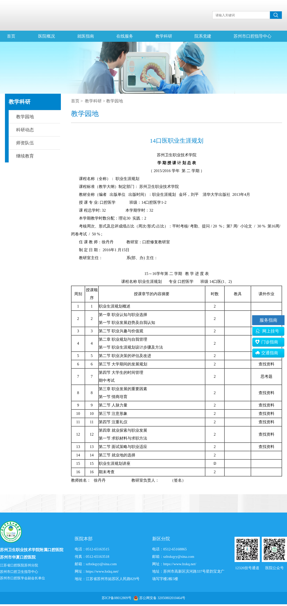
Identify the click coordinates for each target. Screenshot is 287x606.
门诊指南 (266, 342)
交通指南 (266, 353)
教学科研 (163, 36)
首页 (11, 36)
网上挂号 (267, 331)
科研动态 (25, 129)
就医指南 (85, 36)
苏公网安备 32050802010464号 (162, 598)
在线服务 (124, 36)
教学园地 (25, 116)
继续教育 (25, 156)
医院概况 (46, 36)
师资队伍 (25, 142)
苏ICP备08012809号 (116, 598)
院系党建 (202, 36)
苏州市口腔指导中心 (252, 36)
